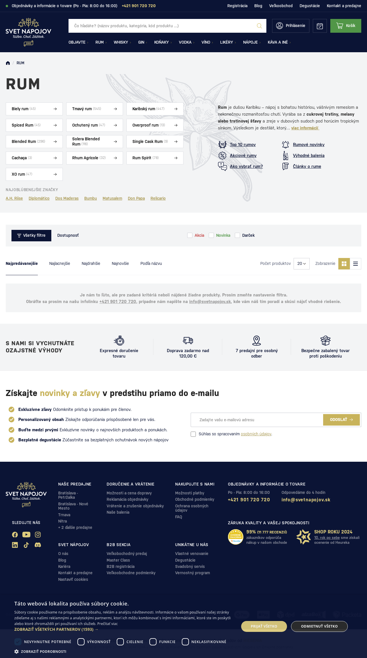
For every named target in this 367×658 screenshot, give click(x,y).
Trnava (64, 515)
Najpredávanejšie (22, 263)
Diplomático (39, 198)
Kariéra (64, 566)
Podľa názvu (151, 263)
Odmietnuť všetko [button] (319, 626)
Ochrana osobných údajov (191, 508)
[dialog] (183, 626)
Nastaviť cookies (73, 579)
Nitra (62, 521)
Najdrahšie (91, 263)
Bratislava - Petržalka (68, 495)
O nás (63, 553)
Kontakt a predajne (344, 5)
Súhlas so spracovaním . (231, 434)
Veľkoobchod (281, 5)
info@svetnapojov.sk (210, 301)
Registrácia (237, 5)
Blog (258, 5)
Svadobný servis (190, 566)
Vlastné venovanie (191, 553)
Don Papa (136, 198)
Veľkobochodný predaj (127, 553)
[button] (123, 629)
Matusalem (112, 198)
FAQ (178, 517)
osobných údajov (256, 434)
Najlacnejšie (59, 263)
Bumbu (90, 198)
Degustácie (310, 5)
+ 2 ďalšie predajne (75, 527)
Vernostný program (192, 572)
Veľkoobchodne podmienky (131, 572)
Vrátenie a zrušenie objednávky (135, 506)
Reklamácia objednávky (127, 499)
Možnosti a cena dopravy (129, 493)
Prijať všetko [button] (264, 626)
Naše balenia (118, 512)
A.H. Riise (14, 198)
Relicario (158, 198)
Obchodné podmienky (194, 499)
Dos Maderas (67, 198)
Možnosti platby (189, 493)
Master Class (118, 560)
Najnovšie (120, 263)
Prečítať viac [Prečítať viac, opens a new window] (107, 623)
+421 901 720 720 (117, 301)
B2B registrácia (120, 566)
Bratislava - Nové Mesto (73, 506)
